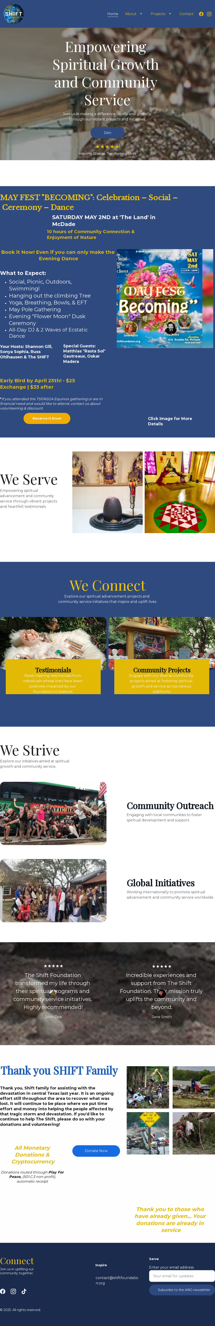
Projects (158, 14)
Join (107, 133)
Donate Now (96, 1155)
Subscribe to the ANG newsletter (184, 1297)
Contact (186, 14)
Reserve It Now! (47, 421)
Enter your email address (171, 1275)
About (130, 14)
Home (112, 14)
